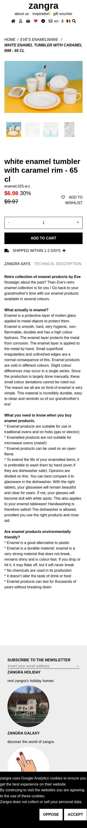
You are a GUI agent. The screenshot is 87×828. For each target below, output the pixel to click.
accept (75, 814)
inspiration (40, 14)
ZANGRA (43, 5)
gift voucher (62, 14)
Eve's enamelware (39, 40)
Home (10, 40)
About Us (22, 14)
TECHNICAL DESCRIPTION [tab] (57, 264)
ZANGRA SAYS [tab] (17, 264)
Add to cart (43, 238)
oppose (51, 814)
